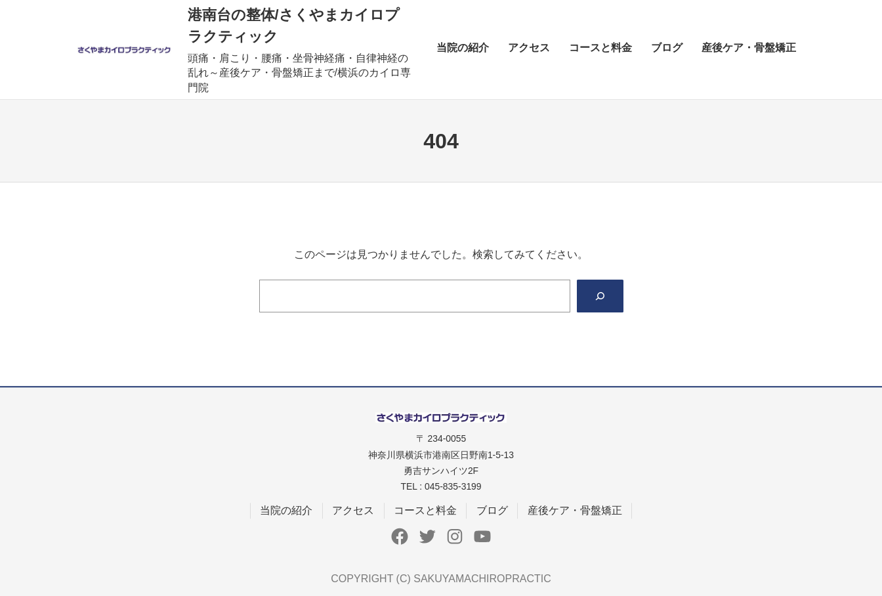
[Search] (600, 296)
